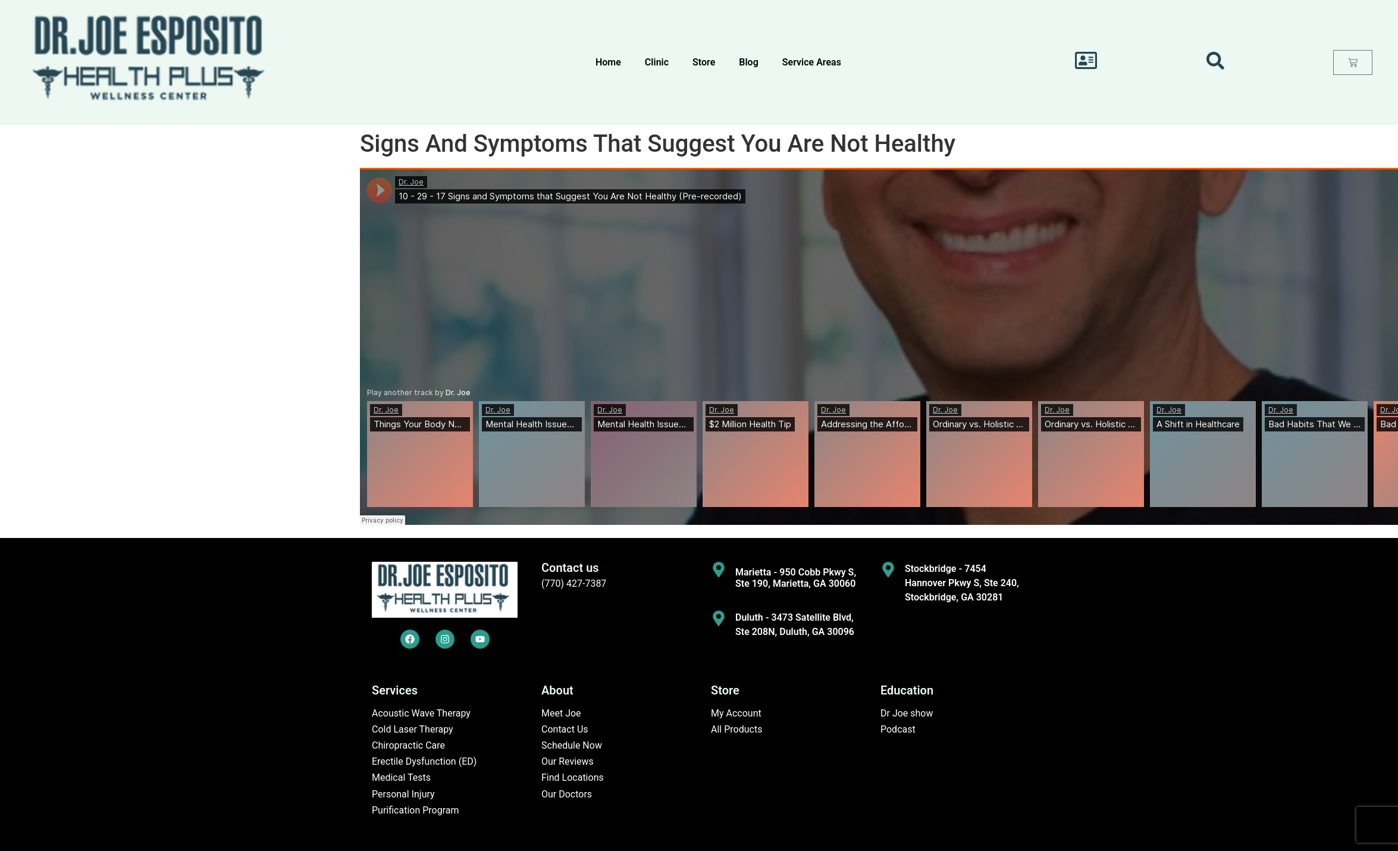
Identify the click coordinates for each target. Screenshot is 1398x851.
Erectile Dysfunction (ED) (424, 761)
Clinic (657, 62)
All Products (736, 729)
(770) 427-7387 (573, 583)
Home (608, 62)
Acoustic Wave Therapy (421, 713)
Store (703, 62)
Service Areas (811, 62)
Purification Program (415, 810)
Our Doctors (566, 794)
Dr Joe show (906, 713)
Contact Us (564, 729)
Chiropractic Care (408, 745)
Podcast (898, 729)
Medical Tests (401, 777)
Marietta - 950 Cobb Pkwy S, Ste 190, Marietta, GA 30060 (795, 578)
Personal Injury (403, 794)
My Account (736, 713)
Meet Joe (561, 713)
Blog (748, 62)
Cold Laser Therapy (412, 729)
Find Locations (572, 777)
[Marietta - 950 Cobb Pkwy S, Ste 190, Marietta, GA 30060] (718, 569)
